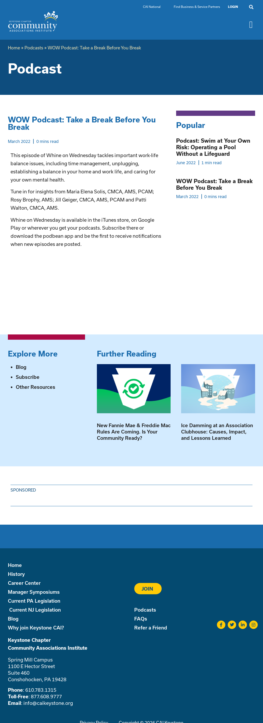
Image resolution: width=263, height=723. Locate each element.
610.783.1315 (40, 690)
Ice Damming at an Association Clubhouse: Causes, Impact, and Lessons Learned (217, 431)
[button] (251, 7)
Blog (21, 367)
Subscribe (27, 377)
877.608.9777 (46, 696)
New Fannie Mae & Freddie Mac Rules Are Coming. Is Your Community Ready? (134, 431)
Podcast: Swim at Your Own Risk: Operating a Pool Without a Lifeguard (213, 147)
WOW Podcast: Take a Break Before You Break (214, 184)
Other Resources (35, 387)
